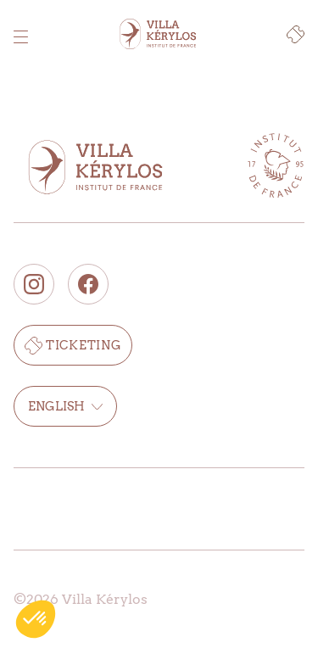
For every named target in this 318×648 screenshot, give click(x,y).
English (65, 406)
